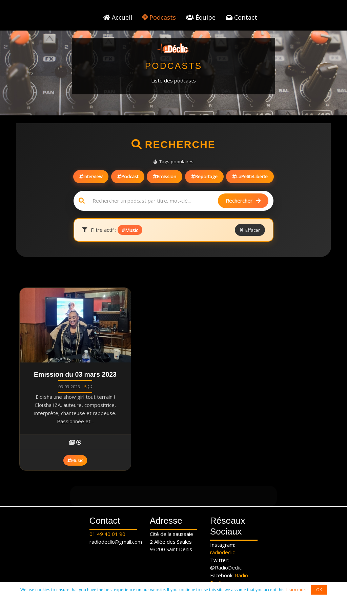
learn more (297, 590)
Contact (241, 17)
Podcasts (159, 17)
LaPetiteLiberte (250, 176)
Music (75, 460)
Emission (164, 176)
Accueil (117, 17)
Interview (90, 176)
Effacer (250, 230)
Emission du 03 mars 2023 (75, 374)
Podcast (127, 176)
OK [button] (319, 590)
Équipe (201, 17)
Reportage (204, 176)
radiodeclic (222, 552)
